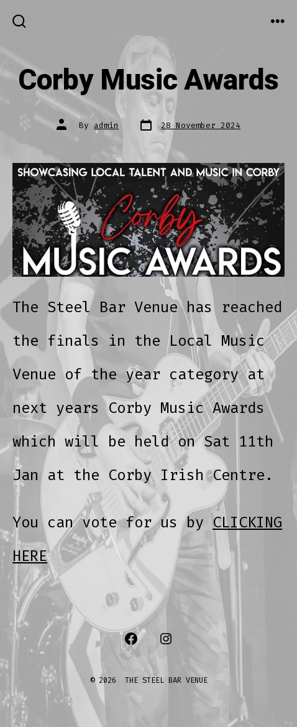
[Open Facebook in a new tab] (131, 639)
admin (106, 125)
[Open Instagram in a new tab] (166, 639)
